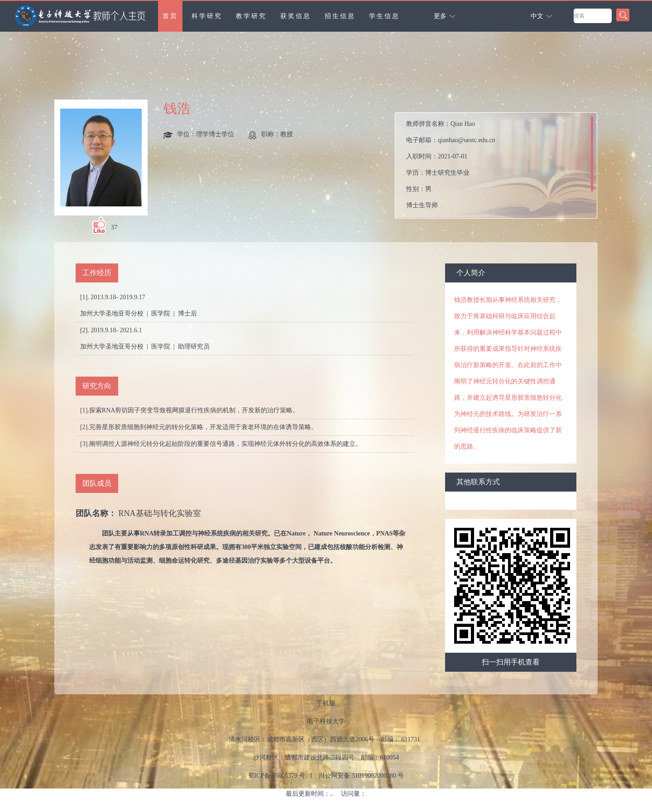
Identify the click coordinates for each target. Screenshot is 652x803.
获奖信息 (295, 16)
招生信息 (340, 16)
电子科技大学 (326, 721)
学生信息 (384, 16)
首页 (170, 16)
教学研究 (251, 16)
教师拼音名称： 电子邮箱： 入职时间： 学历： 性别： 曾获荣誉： (450, 167)
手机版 (326, 703)
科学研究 (207, 16)
